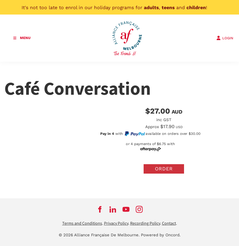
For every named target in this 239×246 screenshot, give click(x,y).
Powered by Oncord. (161, 235)
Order (164, 168)
